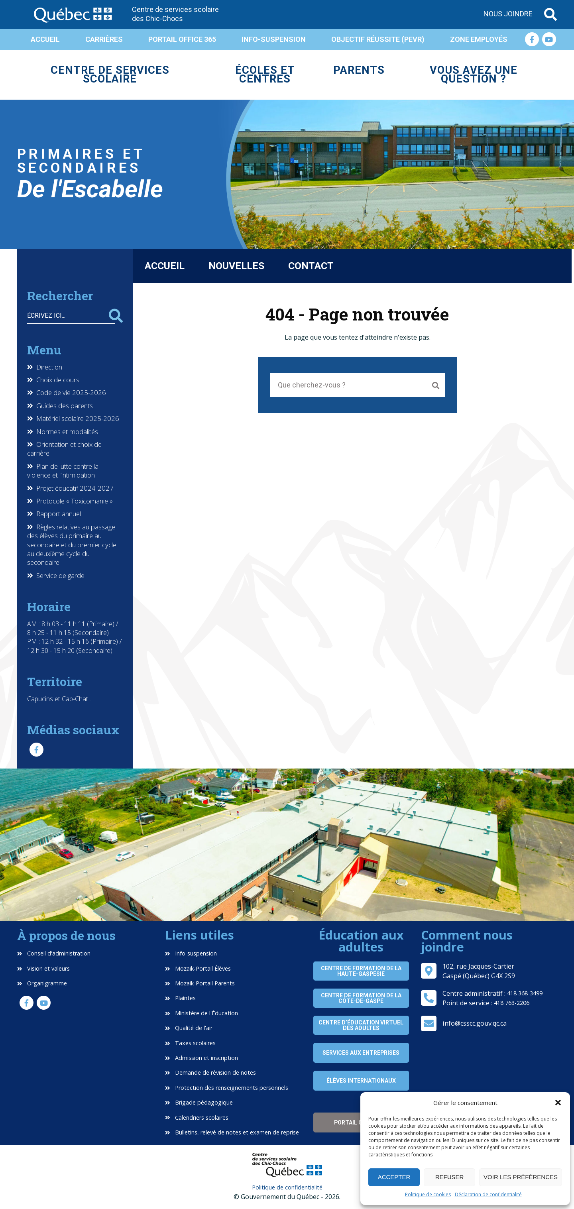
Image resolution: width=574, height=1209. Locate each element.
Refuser (449, 1177)
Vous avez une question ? (473, 74)
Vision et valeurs (43, 968)
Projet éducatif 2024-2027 (75, 488)
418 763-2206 (511, 1003)
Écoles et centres (265, 74)
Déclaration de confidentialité (488, 1194)
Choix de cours (57, 379)
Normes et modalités (67, 431)
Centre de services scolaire (110, 74)
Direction (49, 367)
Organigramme (42, 983)
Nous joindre (508, 14)
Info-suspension (274, 39)
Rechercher (116, 315)
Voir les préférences (521, 1177)
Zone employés (478, 39)
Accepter (394, 1177)
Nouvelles (236, 265)
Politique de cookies (428, 1194)
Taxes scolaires (190, 1043)
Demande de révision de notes (210, 1072)
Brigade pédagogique (199, 1102)
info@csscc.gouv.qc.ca (474, 1023)
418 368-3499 (525, 993)
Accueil (45, 39)
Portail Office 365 (182, 39)
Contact (311, 265)
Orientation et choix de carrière (64, 449)
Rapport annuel (58, 513)
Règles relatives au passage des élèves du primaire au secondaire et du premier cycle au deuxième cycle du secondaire (71, 545)
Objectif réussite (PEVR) (378, 39)
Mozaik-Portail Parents (200, 983)
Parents (359, 70)
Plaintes (180, 998)
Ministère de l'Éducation (201, 1013)
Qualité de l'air (188, 1028)
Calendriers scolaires (196, 1117)
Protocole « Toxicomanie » (74, 501)
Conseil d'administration (53, 953)
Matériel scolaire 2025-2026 (77, 418)
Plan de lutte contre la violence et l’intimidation (62, 471)
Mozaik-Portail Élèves (198, 968)
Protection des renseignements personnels (226, 1087)
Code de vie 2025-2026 (71, 392)
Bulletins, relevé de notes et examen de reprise (232, 1132)
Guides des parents (64, 405)
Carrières (104, 39)
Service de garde (60, 575)
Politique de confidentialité (287, 1187)
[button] (558, 1103)
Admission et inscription (201, 1058)
